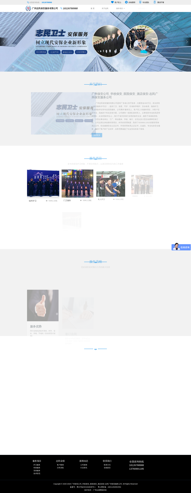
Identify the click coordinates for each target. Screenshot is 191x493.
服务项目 (128, 8)
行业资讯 (83, 468)
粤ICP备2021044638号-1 (86, 487)
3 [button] (98, 68)
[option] (95, 42)
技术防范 (37, 473)
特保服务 (37, 468)
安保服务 (37, 470)
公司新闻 (83, 465)
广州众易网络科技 (100, 490)
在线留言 (107, 468)
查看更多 (94, 135)
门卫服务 (71, 194)
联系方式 (107, 465)
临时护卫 (38, 196)
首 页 (98, 8)
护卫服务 (37, 465)
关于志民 (112, 8)
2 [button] (95, 68)
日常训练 (60, 468)
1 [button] (92, 68)
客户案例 (60, 465)
